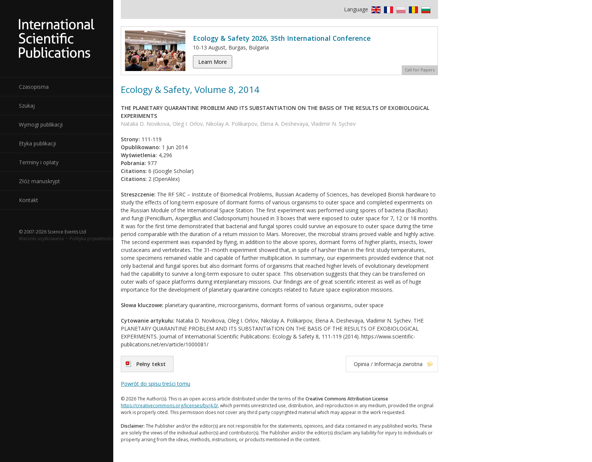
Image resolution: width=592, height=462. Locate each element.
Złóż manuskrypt (39, 181)
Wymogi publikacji (41, 124)
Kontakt (28, 200)
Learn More (212, 61)
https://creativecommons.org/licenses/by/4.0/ (169, 405)
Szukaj (27, 105)
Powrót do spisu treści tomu (155, 383)
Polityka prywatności (91, 238)
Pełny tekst (151, 364)
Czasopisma (34, 86)
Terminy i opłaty (39, 162)
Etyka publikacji (37, 143)
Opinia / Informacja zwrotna (388, 364)
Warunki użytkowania (41, 238)
